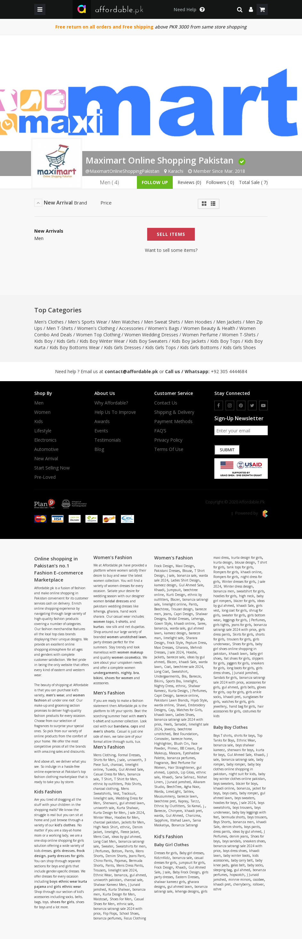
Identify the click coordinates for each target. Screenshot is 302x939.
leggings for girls (235, 620)
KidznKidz (162, 857)
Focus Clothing (135, 918)
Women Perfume (200, 335)
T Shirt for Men (125, 779)
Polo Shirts (133, 784)
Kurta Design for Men (109, 812)
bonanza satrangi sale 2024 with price (240, 627)
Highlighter (162, 743)
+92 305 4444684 (229, 371)
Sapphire (161, 820)
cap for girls (235, 692)
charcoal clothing (105, 788)
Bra (184, 676)
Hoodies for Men (127, 817)
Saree (201, 623)
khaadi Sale (187, 662)
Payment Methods (173, 421)
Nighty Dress (163, 686)
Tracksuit (128, 793)
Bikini (158, 681)
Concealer (161, 738)
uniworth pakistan (107, 880)
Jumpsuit (174, 590)
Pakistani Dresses (167, 570)
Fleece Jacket (130, 832)
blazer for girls (244, 600)
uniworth (134, 760)
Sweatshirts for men (131, 846)
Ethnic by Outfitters (169, 806)
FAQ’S (160, 431)
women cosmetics (126, 657)
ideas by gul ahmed (126, 836)
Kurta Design (178, 690)
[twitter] (252, 405)
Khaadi (159, 590)
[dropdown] (251, 9)
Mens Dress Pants (129, 865)
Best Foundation (185, 734)
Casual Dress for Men (109, 774)
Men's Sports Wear (87, 322)
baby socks (255, 865)
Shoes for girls (242, 644)
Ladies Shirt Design (185, 580)
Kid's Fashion (168, 836)
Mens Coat (101, 836)
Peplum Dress (196, 642)
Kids (38, 421)
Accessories (131, 328)
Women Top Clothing (98, 335)
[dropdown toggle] (189, 9)
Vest (116, 793)
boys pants (252, 826)
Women (42, 412)
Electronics (45, 440)
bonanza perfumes (107, 918)
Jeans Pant (137, 856)
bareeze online (187, 695)
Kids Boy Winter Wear (102, 341)
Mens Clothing (104, 755)
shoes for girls (62, 902)
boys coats (229, 793)
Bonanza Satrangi (184, 825)
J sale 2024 (136, 812)
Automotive (46, 449)
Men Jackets (229, 322)
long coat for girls (234, 610)
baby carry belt (242, 860)
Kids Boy (43, 341)
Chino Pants (102, 860)
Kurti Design (175, 594)
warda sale (177, 628)
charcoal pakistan (106, 822)
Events (101, 431)
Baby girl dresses (191, 853)
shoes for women (119, 678)
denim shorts (232, 826)
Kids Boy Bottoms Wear (75, 347)
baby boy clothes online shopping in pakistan (237, 769)
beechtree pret (165, 801)
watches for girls (234, 701)
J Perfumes (101, 851)
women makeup (130, 652)
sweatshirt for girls (250, 591)
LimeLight (173, 791)
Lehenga (197, 618)
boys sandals (231, 841)
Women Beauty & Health (209, 328)
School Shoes (129, 913)
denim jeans (239, 836)
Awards (102, 421)
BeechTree (174, 786)
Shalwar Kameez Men (109, 884)
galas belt (238, 865)
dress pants (221, 831)
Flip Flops (110, 913)
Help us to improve (115, 412)
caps (134, 726)
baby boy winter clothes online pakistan (239, 776)
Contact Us (165, 403)
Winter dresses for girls (238, 581)
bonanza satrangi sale (237, 759)
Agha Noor (191, 786)
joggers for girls (238, 663)
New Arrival (46, 458)
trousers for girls (238, 639)
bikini (98, 678)
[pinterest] (241, 405)
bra (136, 672)
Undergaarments (166, 676)
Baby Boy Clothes (230, 727)
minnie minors (239, 879)
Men (39, 238)
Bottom (117, 851)
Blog (99, 449)
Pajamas (120, 860)
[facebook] (218, 405)
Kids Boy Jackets (189, 341)
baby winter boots (236, 855)
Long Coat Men (104, 841)
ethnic (125, 827)
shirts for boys (244, 735)
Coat (167, 666)
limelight (111, 832)
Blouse (187, 570)
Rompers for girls (225, 572)
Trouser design (182, 609)
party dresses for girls (66, 856)
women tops (103, 621)
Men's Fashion (109, 747)
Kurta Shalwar (127, 808)
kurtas (98, 626)
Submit (227, 450)
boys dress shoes (235, 850)
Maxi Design (185, 566)
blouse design (245, 562)
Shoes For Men (120, 899)
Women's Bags (163, 328)
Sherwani (110, 803)
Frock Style (175, 642)
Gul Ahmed (174, 815)
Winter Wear (102, 817)
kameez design (165, 585)
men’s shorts (104, 731)
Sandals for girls (225, 677)
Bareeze (195, 676)
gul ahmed (138, 875)
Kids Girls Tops (160, 347)
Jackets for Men (133, 822)
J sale (121, 760)
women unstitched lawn (126, 637)
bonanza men (223, 591)
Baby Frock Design (186, 872)
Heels (168, 724)
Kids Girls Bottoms (199, 347)
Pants (129, 851)
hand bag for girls (242, 706)
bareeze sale (176, 657)
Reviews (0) (189, 182)
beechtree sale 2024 (188, 666)
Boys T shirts (222, 735)
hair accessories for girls (238, 708)
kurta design (222, 562)
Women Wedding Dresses (151, 335)
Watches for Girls (189, 710)
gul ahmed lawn (132, 803)
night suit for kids (242, 774)
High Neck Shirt (105, 827)
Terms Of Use (168, 449)
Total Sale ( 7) (253, 182)
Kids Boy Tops (225, 341)
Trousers (99, 870)
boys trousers (242, 807)
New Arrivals (48, 231)
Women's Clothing (96, 328)
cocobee (258, 879)
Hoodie (191, 652)
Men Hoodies (198, 322)
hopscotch (237, 874)
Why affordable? (111, 403)
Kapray (183, 801)
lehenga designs (187, 891)
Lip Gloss (187, 772)
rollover (258, 884)
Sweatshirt (179, 671)
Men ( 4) (109, 182)
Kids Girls (66, 341)
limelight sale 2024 (122, 870)
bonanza (120, 875)
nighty (126, 672)
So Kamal (194, 806)
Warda (158, 791)
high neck (246, 596)
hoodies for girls (224, 596)
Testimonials (107, 440)
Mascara (174, 753)
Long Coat (161, 671)
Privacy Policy (168, 440)
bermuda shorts (233, 817)
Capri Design (183, 614)
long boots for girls (240, 668)
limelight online (174, 604)
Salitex (188, 791)
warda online (164, 705)
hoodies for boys (225, 802)
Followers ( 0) (220, 182)
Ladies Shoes (184, 714)
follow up (155, 182)
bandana (121, 726)
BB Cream (187, 748)
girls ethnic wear (67, 886)
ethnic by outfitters (107, 784)
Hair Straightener (181, 767)
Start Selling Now (52, 468)
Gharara (182, 647)
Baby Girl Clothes (171, 844)
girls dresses (64, 850)
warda (158, 815)
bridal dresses (117, 601)
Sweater (107, 846)
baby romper (235, 764)
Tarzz (195, 801)
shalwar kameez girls (169, 881)
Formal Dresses (129, 755)
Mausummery (164, 796)
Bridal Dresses (178, 618)
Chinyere (175, 810)
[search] (239, 9)
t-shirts (122, 621)
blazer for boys (246, 783)
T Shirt (106, 779)
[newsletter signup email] (241, 430)
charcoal (117, 764)
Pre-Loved (45, 477)
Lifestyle (43, 431)
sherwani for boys (240, 750)
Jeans (167, 614)
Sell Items (171, 234)
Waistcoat (100, 899)
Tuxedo (111, 769)
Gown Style (162, 623)
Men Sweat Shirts (162, 322)
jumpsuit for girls (191, 862)
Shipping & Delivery (174, 412)
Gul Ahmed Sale (131, 769)
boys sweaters (223, 783)
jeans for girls (241, 624)
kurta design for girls (246, 557)
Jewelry (169, 729)
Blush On (181, 743)
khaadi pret (193, 810)
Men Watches (125, 322)
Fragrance (161, 762)
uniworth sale (103, 808)
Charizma (193, 815)
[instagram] (230, 405)
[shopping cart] (262, 9)
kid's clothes (65, 825)
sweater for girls (233, 615)
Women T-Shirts (239, 335)
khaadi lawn (163, 714)
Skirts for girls (243, 634)
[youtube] (263, 405)
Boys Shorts (221, 822)
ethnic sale (125, 904)
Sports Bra (173, 681)
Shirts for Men (104, 760)
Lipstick (172, 772)
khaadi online (184, 623)
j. (204, 806)
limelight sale (103, 798)
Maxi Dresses (163, 647)
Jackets (159, 657)
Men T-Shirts (59, 328)
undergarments (106, 672)
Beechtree (161, 609)
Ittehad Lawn (180, 820)
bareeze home (181, 738)
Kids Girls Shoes (239, 347)
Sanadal (180, 724)
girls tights (221, 624)
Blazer (175, 599)
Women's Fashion (173, 558)
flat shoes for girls (237, 658)
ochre (217, 889)
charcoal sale (133, 880)
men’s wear (55, 695)
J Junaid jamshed (178, 782)
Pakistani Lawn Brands (171, 700)
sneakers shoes (254, 841)
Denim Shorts (116, 856)
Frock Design (163, 566)
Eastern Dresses (187, 877)
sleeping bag (222, 870)
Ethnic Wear (102, 875)
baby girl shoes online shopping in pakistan (237, 649)
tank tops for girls (240, 567)
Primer (173, 748)
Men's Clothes (49, 322)
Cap (171, 710)
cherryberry (241, 884)
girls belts (248, 687)
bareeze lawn (187, 796)
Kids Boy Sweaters (148, 341)
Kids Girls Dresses (122, 347)
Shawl (181, 705)
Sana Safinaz (185, 777)
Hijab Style (199, 700)
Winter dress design (238, 586)
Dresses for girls (165, 853)
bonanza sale (186, 575)
